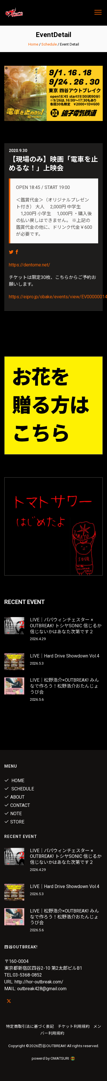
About (14, 797)
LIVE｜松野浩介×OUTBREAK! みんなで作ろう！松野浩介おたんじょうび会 (64, 686)
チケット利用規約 (74, 1026)
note (13, 813)
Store (14, 822)
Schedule (49, 44)
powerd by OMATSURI (54, 1058)
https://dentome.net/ (29, 265)
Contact (17, 805)
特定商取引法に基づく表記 (30, 1026)
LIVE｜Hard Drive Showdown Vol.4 (64, 656)
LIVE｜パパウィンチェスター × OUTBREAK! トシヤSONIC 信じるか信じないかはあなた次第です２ (66, 625)
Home (33, 44)
